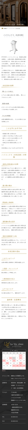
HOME (5, 28)
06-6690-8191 (14, 417)
